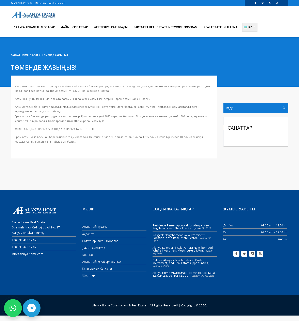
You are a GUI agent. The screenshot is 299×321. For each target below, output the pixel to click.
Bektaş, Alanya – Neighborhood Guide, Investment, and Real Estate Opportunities (180, 266)
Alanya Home (20, 60)
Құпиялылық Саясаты (97, 274)
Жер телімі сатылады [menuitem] (111, 32)
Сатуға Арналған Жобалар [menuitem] (34, 32)
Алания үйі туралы (94, 232)
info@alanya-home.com (50, 2)
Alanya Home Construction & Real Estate (119, 310)
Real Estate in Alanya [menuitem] (220, 32)
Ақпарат (88, 239)
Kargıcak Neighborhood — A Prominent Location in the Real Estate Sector (179, 241)
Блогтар (88, 260)
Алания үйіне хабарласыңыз (101, 267)
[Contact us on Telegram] (32, 308)
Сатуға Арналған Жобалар (100, 246)
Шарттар (88, 281)
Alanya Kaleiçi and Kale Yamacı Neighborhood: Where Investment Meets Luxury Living (183, 254)
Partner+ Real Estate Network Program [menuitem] (166, 32)
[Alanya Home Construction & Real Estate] (33, 15)
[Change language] (249, 32)
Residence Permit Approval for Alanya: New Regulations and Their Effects (181, 232)
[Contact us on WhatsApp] (13, 308)
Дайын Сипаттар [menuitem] (74, 32)
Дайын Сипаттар (93, 253)
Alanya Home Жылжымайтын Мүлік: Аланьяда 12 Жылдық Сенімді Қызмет (184, 279)
